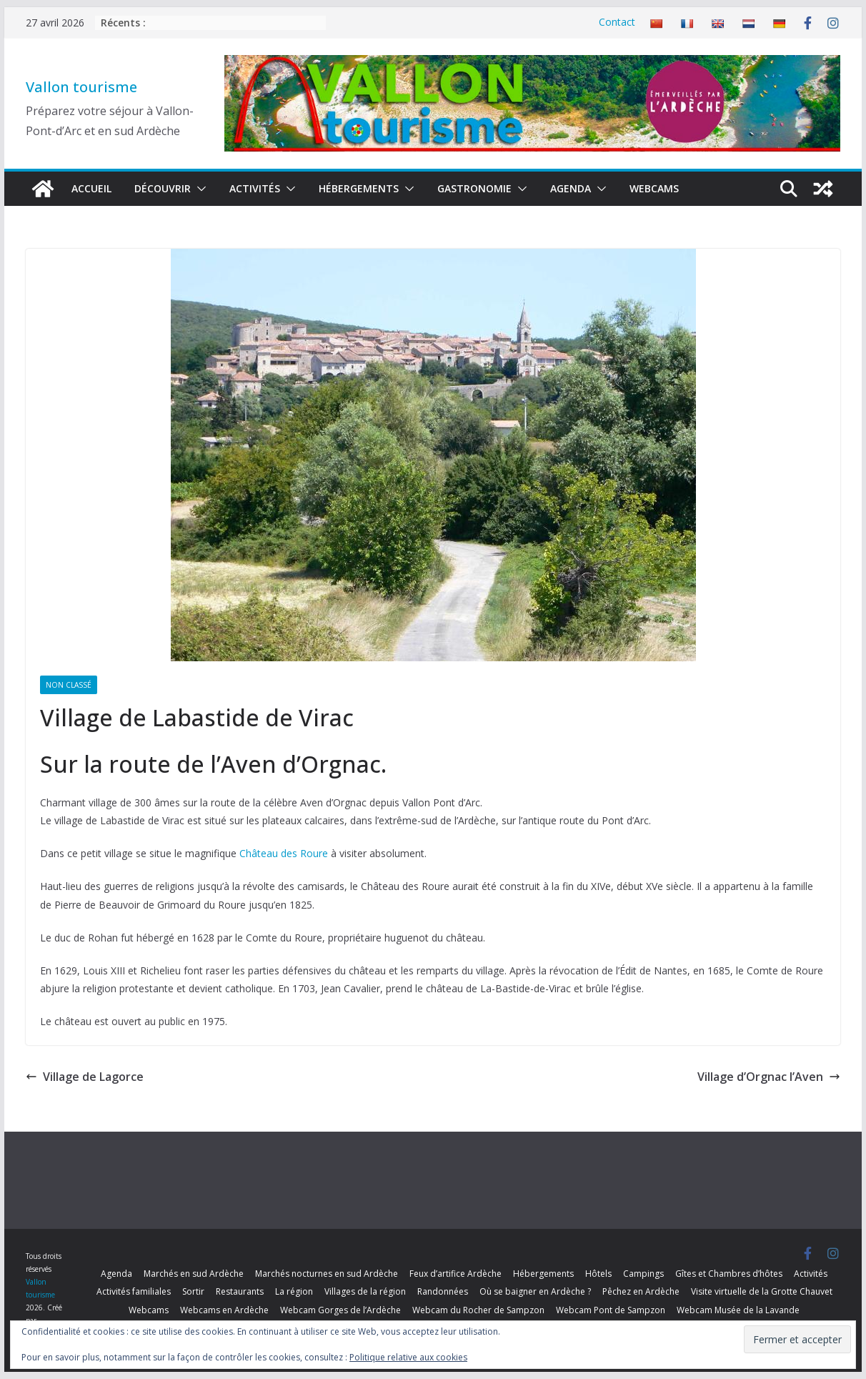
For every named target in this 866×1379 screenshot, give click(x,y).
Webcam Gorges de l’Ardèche (340, 1310)
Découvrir (162, 188)
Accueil (91, 188)
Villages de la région (365, 1291)
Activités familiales (133, 1291)
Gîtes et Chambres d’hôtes (728, 1273)
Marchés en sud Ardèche (194, 1273)
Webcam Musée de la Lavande (738, 1310)
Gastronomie (474, 188)
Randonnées (442, 1291)
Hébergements (359, 188)
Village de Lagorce (85, 1076)
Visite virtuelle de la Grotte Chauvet (761, 1291)
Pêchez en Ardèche (641, 1291)
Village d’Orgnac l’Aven (768, 1076)
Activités (254, 188)
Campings (643, 1273)
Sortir (193, 1291)
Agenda (570, 188)
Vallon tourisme (81, 87)
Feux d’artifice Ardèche (455, 1273)
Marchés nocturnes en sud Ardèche (326, 1273)
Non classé (68, 685)
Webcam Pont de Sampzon (610, 1310)
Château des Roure (283, 853)
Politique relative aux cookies (408, 1357)
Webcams (654, 188)
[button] (198, 189)
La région (294, 1291)
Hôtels (598, 1273)
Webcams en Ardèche (224, 1310)
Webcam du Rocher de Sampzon (478, 1310)
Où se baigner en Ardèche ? (535, 1291)
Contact (617, 22)
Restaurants (240, 1291)
